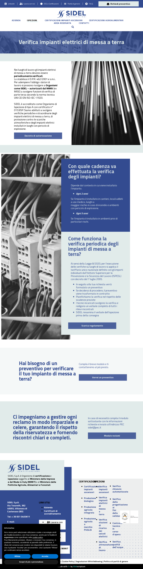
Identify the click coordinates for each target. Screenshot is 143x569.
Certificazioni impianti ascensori (63, 20)
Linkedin (11, 3)
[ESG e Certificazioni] (41, 4)
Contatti (84, 23)
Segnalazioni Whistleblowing (89, 561)
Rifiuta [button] (17, 556)
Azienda (16, 20)
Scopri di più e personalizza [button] (31, 562)
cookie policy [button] (37, 537)
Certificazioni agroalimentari (106, 20)
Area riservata (62, 23)
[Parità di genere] (65, 4)
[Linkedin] (5, 4)
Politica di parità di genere (116, 561)
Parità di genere (74, 3)
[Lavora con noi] (21, 4)
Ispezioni (32, 20)
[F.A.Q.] (86, 4)
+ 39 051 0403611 (21, 516)
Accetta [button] (45, 556)
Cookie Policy (68, 561)
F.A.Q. (91, 3)
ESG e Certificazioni (51, 3)
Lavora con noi (29, 3)
